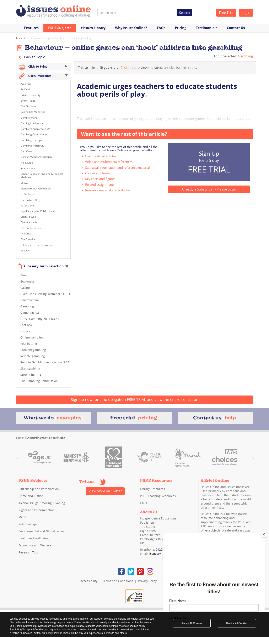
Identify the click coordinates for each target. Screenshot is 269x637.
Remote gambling (32, 356)
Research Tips (28, 552)
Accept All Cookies (192, 623)
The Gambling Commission (39, 381)
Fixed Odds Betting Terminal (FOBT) (45, 294)
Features (31, 27)
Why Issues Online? (131, 27)
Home (19, 38)
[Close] (264, 534)
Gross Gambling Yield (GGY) (39, 319)
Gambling (245, 56)
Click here (128, 67)
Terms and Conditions (117, 581)
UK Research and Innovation (37, 245)
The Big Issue (28, 106)
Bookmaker (28, 281)
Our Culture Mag (30, 200)
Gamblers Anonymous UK (35, 129)
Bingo (24, 275)
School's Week (29, 216)
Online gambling (32, 337)
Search (184, 12)
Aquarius (26, 84)
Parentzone (27, 205)
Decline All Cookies (237, 623)
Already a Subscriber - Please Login (209, 189)
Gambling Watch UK (32, 145)
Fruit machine (30, 300)
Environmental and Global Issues (41, 531)
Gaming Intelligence (32, 123)
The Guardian (28, 239)
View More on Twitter (105, 491)
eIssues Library (93, 27)
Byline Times (28, 100)
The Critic (26, 233)
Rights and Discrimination (36, 510)
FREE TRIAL (136, 399)
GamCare (26, 151)
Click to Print (43, 66)
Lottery (25, 331)
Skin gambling (30, 368)
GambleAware (29, 117)
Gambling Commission (34, 134)
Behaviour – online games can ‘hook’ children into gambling (59, 38)
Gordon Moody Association (36, 157)
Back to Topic (30, 57)
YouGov (25, 250)
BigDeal (25, 89)
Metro (24, 183)
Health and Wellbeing (33, 538)
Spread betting (30, 375)
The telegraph (29, 222)
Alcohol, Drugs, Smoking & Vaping (41, 503)
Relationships (27, 524)
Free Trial (226, 12)
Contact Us (236, 27)
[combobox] (137, 12)
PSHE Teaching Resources (158, 496)
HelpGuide (27, 162)
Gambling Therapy (31, 140)
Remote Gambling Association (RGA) (45, 362)
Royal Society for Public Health (38, 211)
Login (246, 12)
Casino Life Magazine (33, 112)
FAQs (161, 27)
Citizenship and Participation (38, 489)
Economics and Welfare (34, 545)
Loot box (26, 325)
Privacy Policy (147, 581)
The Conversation (31, 228)
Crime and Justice (30, 496)
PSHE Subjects (59, 27)
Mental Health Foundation (35, 188)
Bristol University (30, 95)
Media (22, 517)
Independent (28, 168)
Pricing (180, 27)
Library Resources (152, 489)
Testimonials (206, 27)
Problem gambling (33, 350)
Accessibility (88, 581)
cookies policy (137, 626)
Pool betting (28, 344)
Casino (25, 288)
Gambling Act (29, 312)
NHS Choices (28, 194)
